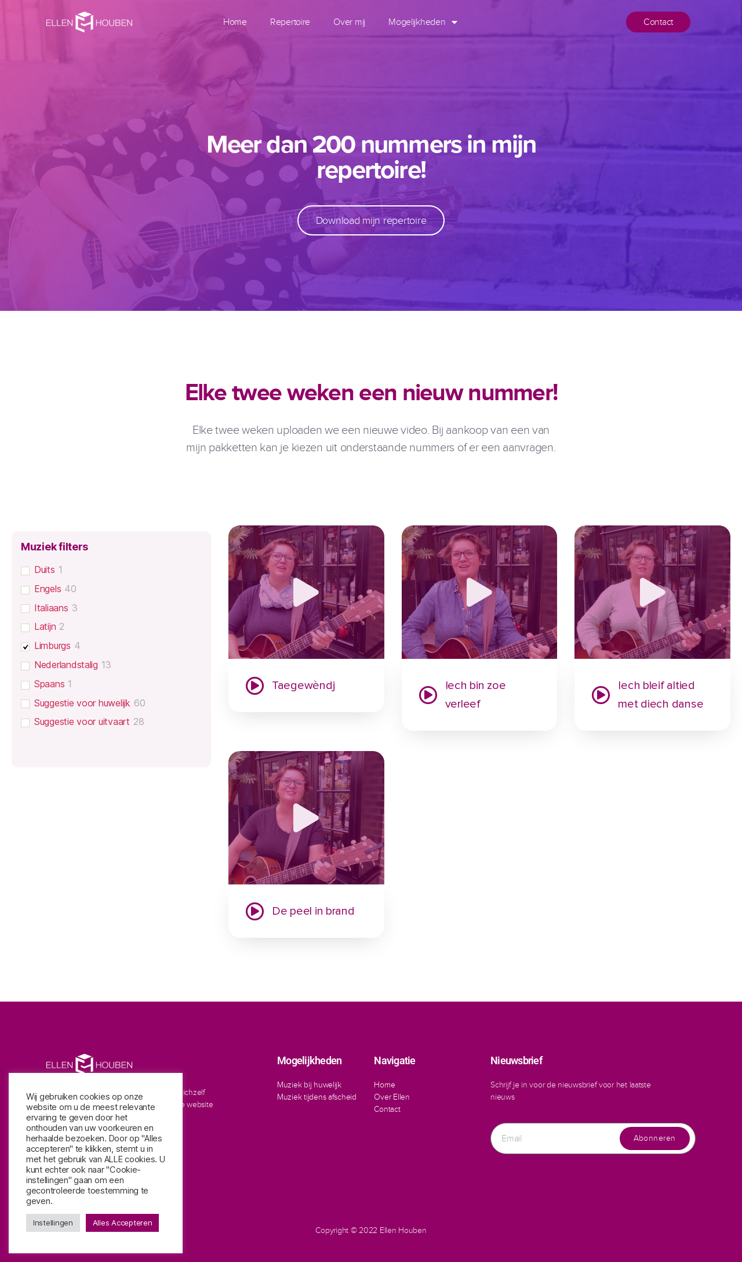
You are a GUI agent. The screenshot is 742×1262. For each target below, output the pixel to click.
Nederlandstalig (66, 664)
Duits (44, 569)
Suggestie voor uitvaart (82, 721)
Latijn (45, 626)
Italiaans (51, 608)
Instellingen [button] (53, 1222)
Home (235, 22)
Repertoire (290, 22)
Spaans (49, 684)
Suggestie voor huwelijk (82, 703)
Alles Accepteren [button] (122, 1222)
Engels (47, 588)
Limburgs (52, 645)
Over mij (349, 22)
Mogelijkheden (422, 22)
